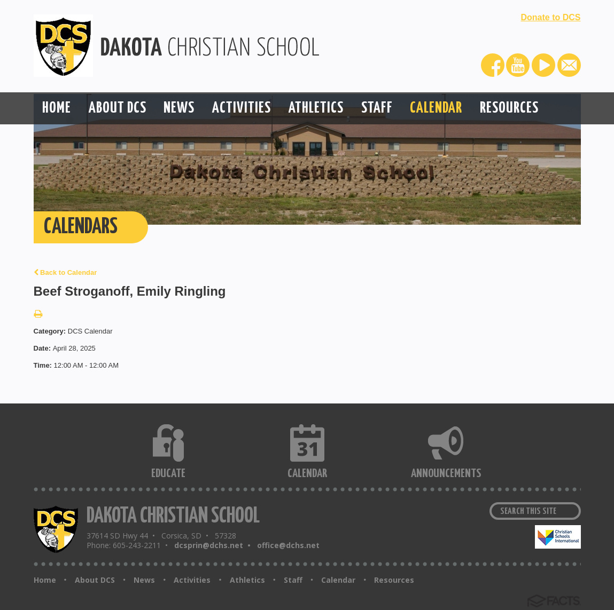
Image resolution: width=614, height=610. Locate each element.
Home (45, 580)
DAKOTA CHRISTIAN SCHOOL (173, 516)
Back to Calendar (65, 272)
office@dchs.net (288, 545)
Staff (293, 580)
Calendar (338, 580)
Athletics (247, 580)
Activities (192, 580)
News (144, 580)
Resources (394, 580)
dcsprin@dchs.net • (214, 545)
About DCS (95, 580)
